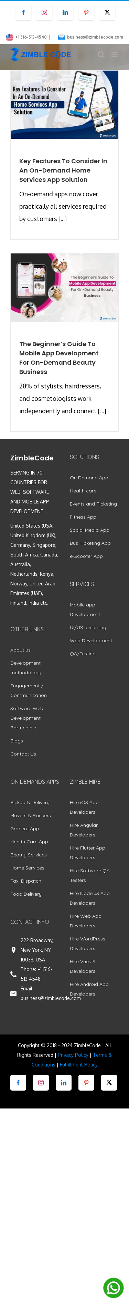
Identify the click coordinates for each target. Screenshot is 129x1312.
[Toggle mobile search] (101, 54)
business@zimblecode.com (95, 37)
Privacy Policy (73, 1055)
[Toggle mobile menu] (115, 54)
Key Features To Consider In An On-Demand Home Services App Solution (63, 170)
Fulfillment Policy (79, 1065)
